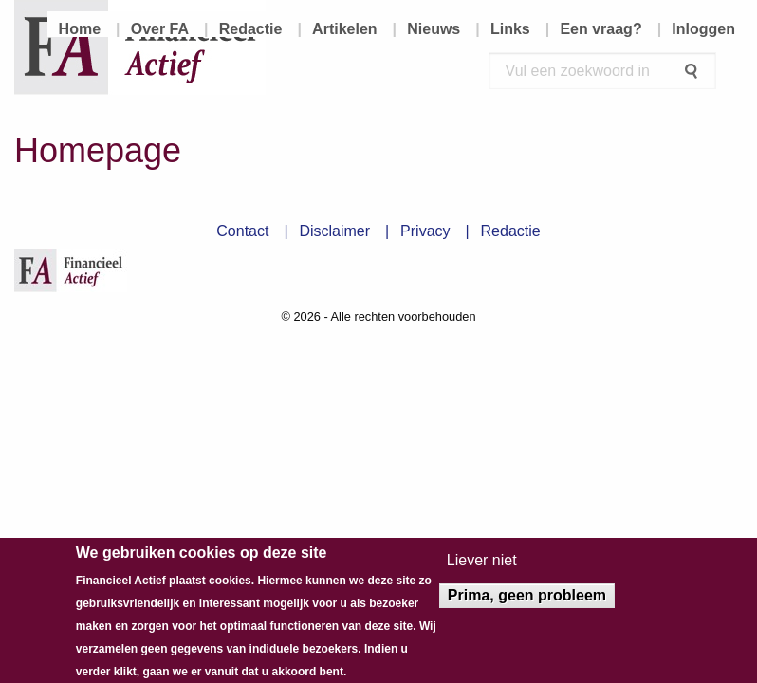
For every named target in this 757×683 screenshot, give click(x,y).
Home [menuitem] (80, 29)
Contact (242, 231)
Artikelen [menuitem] (344, 29)
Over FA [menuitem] (160, 29)
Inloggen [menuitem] (703, 29)
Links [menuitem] (510, 29)
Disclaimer (334, 231)
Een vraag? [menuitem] (600, 29)
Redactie (511, 231)
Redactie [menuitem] (251, 29)
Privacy (425, 231)
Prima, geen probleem (527, 603)
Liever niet (482, 568)
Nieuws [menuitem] (433, 29)
